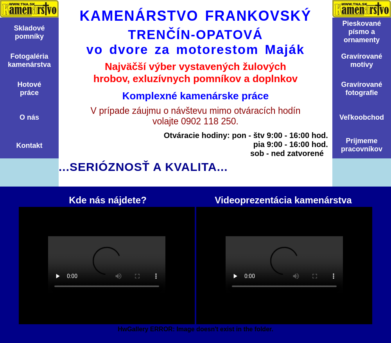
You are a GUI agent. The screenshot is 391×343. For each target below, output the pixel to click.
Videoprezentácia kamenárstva (284, 265)
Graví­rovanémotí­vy (361, 60)
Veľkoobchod (361, 117)
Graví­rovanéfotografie (361, 89)
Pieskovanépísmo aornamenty (361, 32)
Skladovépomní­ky (29, 32)
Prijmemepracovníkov (361, 145)
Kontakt (29, 145)
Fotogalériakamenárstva (29, 60)
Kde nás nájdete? (107, 265)
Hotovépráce (29, 89)
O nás (29, 117)
